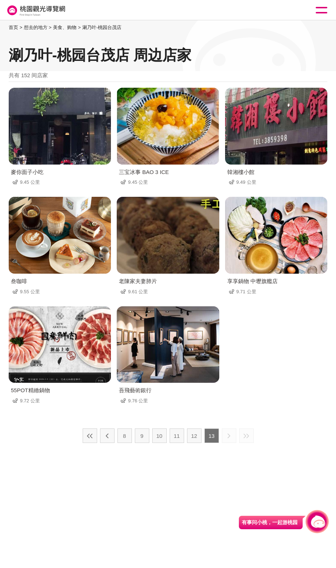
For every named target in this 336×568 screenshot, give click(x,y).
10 (159, 436)
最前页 (90, 435)
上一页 (107, 435)
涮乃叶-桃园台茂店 (101, 27)
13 (211, 436)
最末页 (246, 435)
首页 (13, 27)
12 (194, 436)
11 (177, 436)
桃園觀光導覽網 (35, 10)
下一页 (229, 435)
